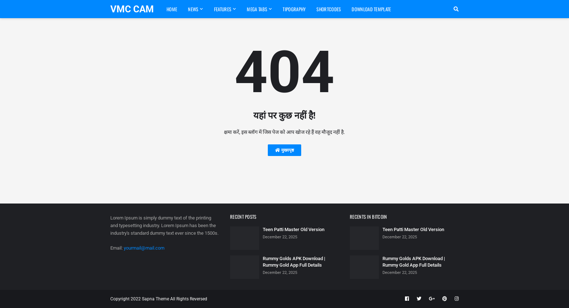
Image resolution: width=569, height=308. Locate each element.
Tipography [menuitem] (294, 9)
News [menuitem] (193, 9)
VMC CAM (132, 9)
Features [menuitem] (222, 9)
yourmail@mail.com (144, 248)
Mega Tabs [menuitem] (257, 9)
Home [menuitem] (172, 9)
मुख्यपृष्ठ (284, 150)
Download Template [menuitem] (371, 9)
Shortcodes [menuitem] (328, 9)
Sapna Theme (155, 298)
